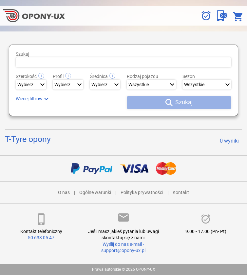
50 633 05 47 (41, 237)
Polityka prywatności (142, 192)
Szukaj (22, 54)
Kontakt (181, 192)
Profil (62, 76)
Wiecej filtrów (29, 98)
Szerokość (30, 76)
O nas (64, 192)
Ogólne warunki (95, 192)
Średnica (102, 76)
